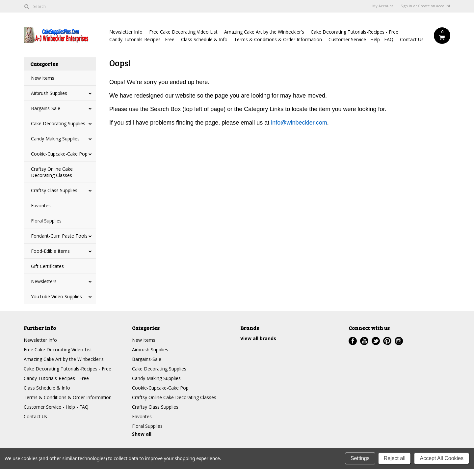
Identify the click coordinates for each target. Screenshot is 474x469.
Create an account (434, 6)
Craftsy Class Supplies (54, 190)
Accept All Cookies (441, 458)
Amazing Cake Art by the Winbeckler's (264, 32)
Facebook (353, 341)
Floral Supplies (46, 221)
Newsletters (44, 281)
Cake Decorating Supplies (58, 123)
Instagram (399, 341)
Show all (141, 434)
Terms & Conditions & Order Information (278, 39)
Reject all (395, 458)
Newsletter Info (126, 32)
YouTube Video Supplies (56, 296)
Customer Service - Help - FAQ (361, 39)
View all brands (258, 338)
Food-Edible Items (50, 251)
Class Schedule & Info (204, 39)
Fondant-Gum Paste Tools (59, 236)
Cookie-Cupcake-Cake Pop (59, 154)
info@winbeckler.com (299, 122)
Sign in (406, 6)
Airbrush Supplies (49, 93)
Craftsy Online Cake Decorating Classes (52, 172)
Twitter (376, 341)
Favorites (41, 205)
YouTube (364, 341)
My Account (382, 6)
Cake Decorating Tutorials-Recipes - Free (354, 32)
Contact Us (412, 39)
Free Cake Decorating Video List (183, 32)
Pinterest (387, 341)
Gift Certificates (47, 266)
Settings (360, 458)
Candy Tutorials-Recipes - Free (141, 39)
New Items (42, 78)
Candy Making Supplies (55, 138)
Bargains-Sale (45, 108)
